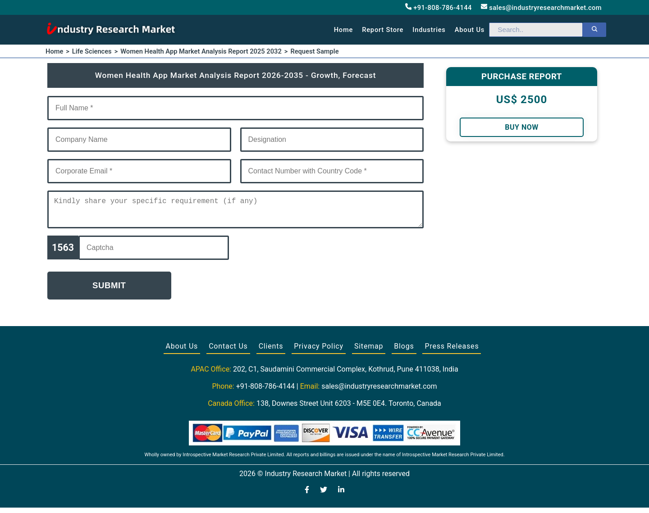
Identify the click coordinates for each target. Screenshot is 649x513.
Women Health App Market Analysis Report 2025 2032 (201, 51)
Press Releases (452, 351)
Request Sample (314, 51)
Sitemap (368, 351)
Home (343, 30)
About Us (182, 351)
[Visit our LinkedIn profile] (341, 496)
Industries (428, 30)
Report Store (382, 30)
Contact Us (228, 351)
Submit (109, 290)
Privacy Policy (318, 351)
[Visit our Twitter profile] (323, 496)
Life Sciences (92, 51)
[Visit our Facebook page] (307, 496)
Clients (271, 351)
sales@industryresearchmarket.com (541, 7)
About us (469, 30)
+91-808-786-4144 (438, 7)
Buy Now (521, 127)
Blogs (404, 351)
